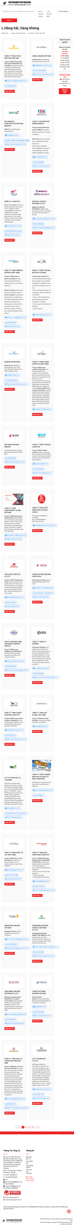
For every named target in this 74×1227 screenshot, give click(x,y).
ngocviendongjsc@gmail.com (43, 790)
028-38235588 (38, 1012)
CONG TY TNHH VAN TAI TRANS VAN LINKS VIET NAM (13, 1061)
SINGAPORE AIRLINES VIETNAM (12, 927)
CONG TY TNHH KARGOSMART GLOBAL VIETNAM (12, 510)
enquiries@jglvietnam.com (14, 870)
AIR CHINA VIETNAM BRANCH (11, 446)
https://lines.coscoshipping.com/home (17, 670)
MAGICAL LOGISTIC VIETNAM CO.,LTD (39, 202)
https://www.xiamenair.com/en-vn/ (16, 384)
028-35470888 (38, 162)
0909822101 (13, 1175)
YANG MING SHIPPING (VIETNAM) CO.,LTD (12, 992)
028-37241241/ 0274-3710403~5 (16, 813)
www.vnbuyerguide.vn (12, 1197)
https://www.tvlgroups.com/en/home (17, 1108)
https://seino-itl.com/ (12, 235)
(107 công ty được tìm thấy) (36, 33)
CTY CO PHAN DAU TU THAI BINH (12, 779)
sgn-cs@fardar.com (40, 157)
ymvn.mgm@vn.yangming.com (15, 1014)
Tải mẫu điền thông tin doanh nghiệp (30, 1178)
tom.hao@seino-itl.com (13, 226)
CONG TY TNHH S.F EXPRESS (39, 643)
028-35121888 (38, 952)
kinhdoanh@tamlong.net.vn (14, 597)
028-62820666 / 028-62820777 (43, 593)
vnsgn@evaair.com (11, 135)
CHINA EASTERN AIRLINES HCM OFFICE (41, 575)
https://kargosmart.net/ (13, 539)
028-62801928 (10, 86)
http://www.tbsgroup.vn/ (13, 817)
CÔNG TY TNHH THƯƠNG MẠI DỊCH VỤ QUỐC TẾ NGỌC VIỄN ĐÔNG (41, 777)
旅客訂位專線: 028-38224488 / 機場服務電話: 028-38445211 (24, 140)
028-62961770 (38, 1094)
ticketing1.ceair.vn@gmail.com (43, 588)
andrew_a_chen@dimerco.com (15, 317)
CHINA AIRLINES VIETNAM (41, 56)
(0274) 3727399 (38, 886)
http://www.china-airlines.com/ (43, 74)
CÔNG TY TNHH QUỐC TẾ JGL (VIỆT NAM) (13, 854)
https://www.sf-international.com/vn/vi (45, 677)
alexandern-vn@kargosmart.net (15, 535)
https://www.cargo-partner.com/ (15, 739)
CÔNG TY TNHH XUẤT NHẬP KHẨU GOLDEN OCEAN (40, 510)
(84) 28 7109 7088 (11, 875)
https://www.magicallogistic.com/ (44, 228)
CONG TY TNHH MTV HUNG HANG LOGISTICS (40, 854)
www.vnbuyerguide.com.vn (13, 1200)
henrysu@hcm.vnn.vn (12, 808)
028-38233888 (10, 458)
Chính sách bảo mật (57, 1219)
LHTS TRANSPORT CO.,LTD (39, 1060)
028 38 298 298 (12, 1177)
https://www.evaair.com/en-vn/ (15, 144)
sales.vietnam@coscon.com (14, 661)
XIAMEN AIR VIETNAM (12, 362)
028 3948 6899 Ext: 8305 (13, 231)
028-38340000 (38, 469)
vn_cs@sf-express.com (41, 668)
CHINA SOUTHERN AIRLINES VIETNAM (39, 992)
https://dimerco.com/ (12, 326)
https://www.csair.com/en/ (42, 1016)
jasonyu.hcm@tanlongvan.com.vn (16, 81)
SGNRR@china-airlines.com (42, 65)
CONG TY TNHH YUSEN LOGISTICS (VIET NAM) (40, 363)
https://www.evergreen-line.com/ (44, 956)
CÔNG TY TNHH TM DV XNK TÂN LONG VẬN (12, 57)
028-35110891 (10, 603)
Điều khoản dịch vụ (45, 1219)
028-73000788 (10, 323)
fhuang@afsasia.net (40, 726)
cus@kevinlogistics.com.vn (42, 315)
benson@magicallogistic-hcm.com (44, 219)
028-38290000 (10, 666)
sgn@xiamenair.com (12, 375)
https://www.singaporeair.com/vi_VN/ (17, 948)
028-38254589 (10, 1020)
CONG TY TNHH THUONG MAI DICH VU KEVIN (41, 271)
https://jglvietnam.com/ (13, 879)
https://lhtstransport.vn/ (41, 1098)
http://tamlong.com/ (12, 606)
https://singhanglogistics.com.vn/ (44, 890)
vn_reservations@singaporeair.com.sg (17, 939)
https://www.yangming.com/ (14, 1023)
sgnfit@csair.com (39, 1007)
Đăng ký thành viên (64, 91)
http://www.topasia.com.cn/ (42, 473)
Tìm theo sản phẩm (49, 14)
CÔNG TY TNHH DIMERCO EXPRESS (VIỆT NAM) (13, 271)
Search (9, 20)
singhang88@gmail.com (41, 881)
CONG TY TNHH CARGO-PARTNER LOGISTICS (13, 714)
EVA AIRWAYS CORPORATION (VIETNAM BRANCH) (13, 124)
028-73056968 (38, 224)
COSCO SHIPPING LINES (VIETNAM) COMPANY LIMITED (13, 644)
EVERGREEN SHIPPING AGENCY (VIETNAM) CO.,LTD (40, 928)
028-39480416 (38, 795)
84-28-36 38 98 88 (39, 71)
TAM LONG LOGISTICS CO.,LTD (12, 575)
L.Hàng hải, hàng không (18, 33)
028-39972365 (10, 735)
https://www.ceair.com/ (41, 597)
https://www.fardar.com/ (41, 166)
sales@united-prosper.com (42, 1089)
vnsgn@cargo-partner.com (14, 730)
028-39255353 (10, 1104)
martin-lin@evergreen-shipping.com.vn (45, 947)
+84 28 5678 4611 (11, 944)
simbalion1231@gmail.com (42, 409)
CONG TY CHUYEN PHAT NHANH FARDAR (41, 123)
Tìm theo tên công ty (41, 14)
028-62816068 (38, 674)
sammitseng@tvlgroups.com (15, 1099)
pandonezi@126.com (40, 464)
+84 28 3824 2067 (11, 380)
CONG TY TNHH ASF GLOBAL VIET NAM (39, 714)
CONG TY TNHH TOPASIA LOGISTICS (41, 446)
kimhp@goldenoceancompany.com (44, 525)
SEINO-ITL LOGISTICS (12, 201)
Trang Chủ (4, 33)
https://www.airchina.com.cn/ (15, 462)
